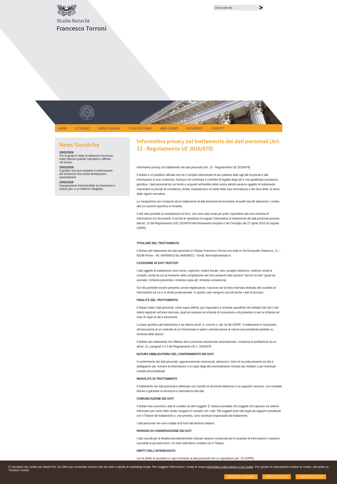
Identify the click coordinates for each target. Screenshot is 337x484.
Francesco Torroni (81, 28)
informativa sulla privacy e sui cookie (230, 467)
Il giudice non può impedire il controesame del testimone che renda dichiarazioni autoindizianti (86, 174)
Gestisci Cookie (241, 477)
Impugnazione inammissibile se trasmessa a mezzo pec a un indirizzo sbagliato (87, 187)
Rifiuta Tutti (277, 477)
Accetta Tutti (311, 477)
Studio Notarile (73, 20)
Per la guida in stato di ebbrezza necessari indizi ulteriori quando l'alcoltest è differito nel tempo (86, 159)
